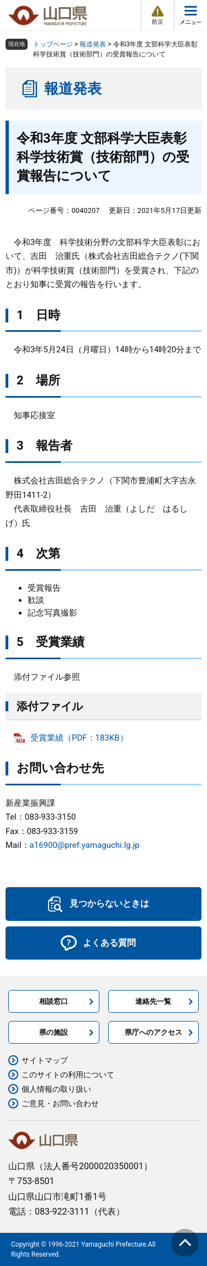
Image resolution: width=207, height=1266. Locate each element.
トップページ (53, 44)
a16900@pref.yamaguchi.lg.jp (85, 845)
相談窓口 (53, 1001)
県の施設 (53, 1032)
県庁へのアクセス (153, 1032)
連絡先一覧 (153, 1001)
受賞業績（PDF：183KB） (79, 738)
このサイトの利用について (68, 1074)
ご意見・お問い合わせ (60, 1103)
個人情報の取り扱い (56, 1089)
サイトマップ (45, 1060)
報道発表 (92, 44)
